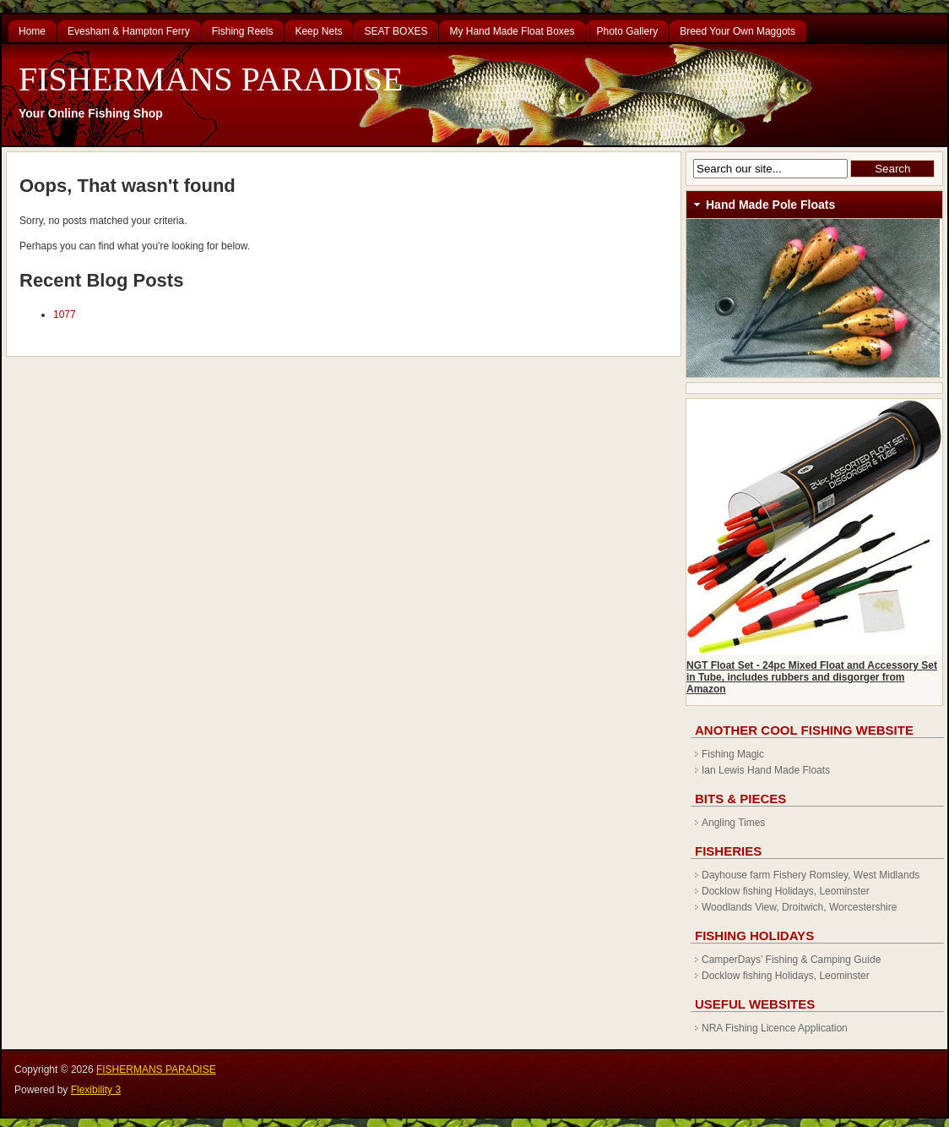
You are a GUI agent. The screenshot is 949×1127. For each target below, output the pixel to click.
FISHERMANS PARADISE (211, 79)
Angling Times (733, 823)
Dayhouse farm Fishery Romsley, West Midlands (810, 875)
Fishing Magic (733, 754)
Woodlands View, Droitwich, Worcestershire (799, 907)
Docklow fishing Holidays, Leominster (786, 891)
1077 (64, 314)
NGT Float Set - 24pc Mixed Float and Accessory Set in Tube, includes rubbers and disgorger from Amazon (811, 677)
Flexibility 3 (96, 1090)
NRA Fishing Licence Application (775, 1028)
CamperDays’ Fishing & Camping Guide (791, 960)
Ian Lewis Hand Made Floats (766, 770)
